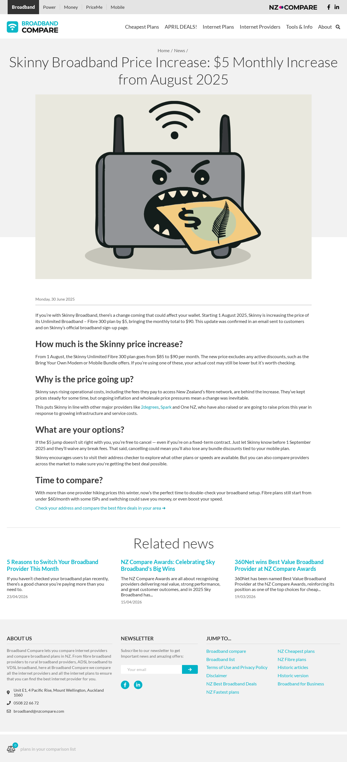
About (325, 27)
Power (49, 7)
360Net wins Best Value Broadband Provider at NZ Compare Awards (279, 565)
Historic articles (293, 667)
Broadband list (220, 659)
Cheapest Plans (142, 27)
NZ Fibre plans (292, 659)
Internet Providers (260, 27)
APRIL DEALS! (181, 27)
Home (164, 50)
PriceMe (94, 7)
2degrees (150, 407)
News (179, 50)
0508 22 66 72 (23, 702)
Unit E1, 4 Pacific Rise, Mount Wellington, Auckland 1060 (55, 692)
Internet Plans (218, 27)
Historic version (293, 675)
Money (71, 7)
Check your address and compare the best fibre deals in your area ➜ (100, 507)
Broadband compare (226, 651)
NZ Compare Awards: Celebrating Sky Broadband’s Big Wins (168, 565)
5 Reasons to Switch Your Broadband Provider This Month (52, 565)
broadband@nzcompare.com (35, 711)
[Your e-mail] (151, 669)
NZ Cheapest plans (296, 651)
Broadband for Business (301, 683)
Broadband (23, 7)
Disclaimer (216, 675)
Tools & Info (299, 27)
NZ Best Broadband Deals (231, 683)
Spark (166, 407)
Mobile (118, 7)
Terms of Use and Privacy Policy (236, 667)
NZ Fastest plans (222, 692)
